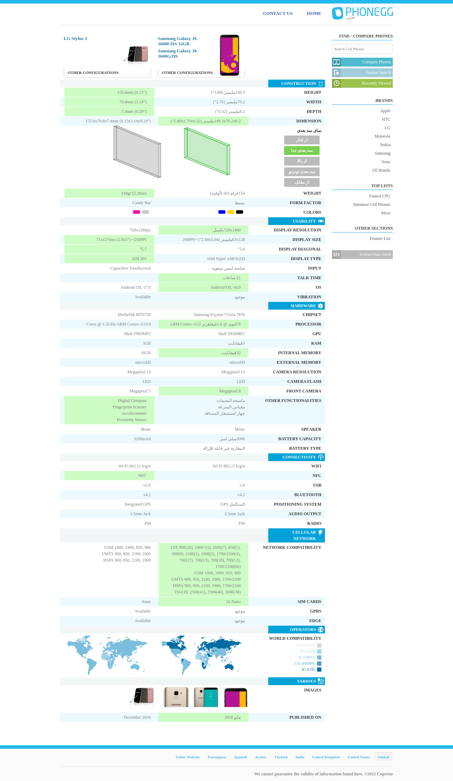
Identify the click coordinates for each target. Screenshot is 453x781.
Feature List (380, 238)
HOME (314, 13)
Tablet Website (187, 757)
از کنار (302, 139)
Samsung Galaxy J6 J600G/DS (177, 53)
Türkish (281, 757)
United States (359, 757)
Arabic (260, 757)
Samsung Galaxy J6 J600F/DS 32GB (177, 41)
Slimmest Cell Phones (371, 204)
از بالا (301, 161)
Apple (385, 110)
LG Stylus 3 (75, 38)
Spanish (240, 757)
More (385, 213)
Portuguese (217, 757)
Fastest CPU (379, 196)
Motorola (382, 136)
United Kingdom (326, 757)
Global (383, 757)
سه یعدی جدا (302, 150)
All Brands (381, 170)
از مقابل (302, 182)
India (300, 757)
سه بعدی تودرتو (302, 171)
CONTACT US (278, 13)
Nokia (385, 144)
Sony (386, 161)
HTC (386, 119)
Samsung (382, 153)
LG (387, 127)
